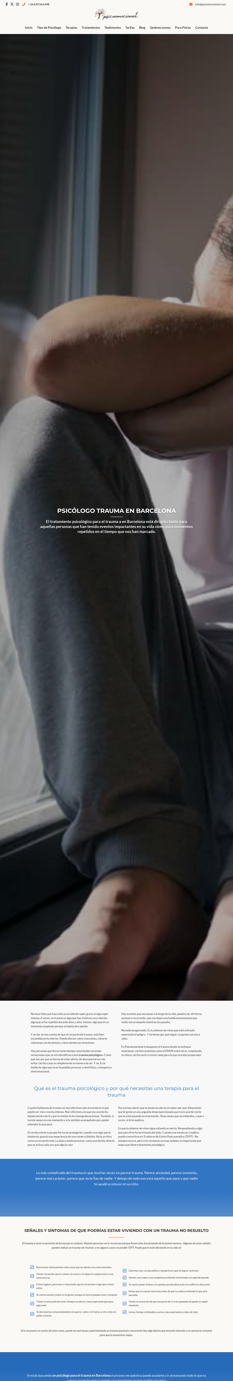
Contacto (201, 27)
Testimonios (113, 27)
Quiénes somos (160, 27)
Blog (142, 27)
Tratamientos (91, 27)
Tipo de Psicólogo (49, 27)
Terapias (71, 27)
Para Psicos (183, 27)
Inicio (29, 27)
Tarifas (130, 27)
